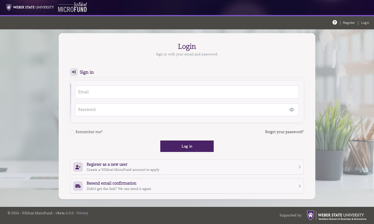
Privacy (82, 213)
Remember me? (86, 132)
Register (349, 23)
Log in (187, 146)
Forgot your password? (284, 132)
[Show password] (291, 109)
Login (365, 23)
